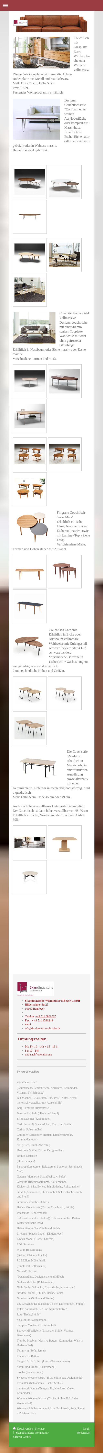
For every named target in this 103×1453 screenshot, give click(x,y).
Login (86, 1428)
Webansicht (83, 1432)
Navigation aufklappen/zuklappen (51, 5)
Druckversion (23, 1428)
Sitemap (40, 1428)
